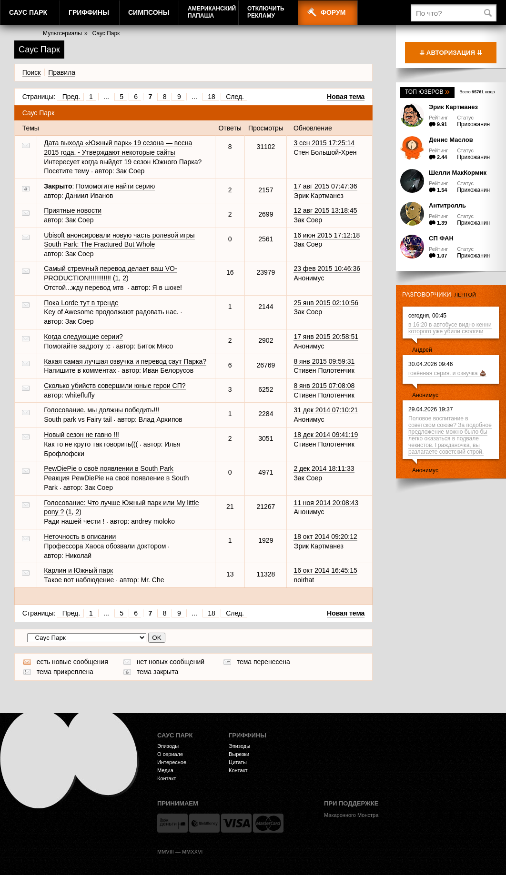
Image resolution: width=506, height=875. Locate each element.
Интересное (171, 762)
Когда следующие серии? (83, 336)
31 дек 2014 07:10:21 (325, 410)
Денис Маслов (451, 139)
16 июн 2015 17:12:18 (326, 235)
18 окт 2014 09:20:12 (325, 536)
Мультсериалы (62, 33)
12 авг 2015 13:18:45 (325, 210)
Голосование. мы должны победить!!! (101, 410)
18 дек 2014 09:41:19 (325, 434)
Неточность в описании (80, 536)
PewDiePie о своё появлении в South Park (108, 468)
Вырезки (239, 754)
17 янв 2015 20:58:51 (325, 336)
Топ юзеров (427, 92)
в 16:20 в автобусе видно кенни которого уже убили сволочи (450, 328)
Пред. (71, 96)
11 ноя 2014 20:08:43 (325, 503)
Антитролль (447, 205)
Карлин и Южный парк (78, 570)
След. (235, 96)
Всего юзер (477, 91)
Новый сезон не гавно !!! (81, 434)
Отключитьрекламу (265, 12)
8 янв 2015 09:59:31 (323, 361)
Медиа (165, 770)
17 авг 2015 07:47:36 (325, 186)
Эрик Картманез (453, 106)
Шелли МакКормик (457, 172)
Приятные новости (72, 210)
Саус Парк (28, 12)
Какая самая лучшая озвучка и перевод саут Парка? (125, 361)
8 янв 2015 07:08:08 (323, 385)
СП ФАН (441, 238)
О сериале (170, 754)
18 (211, 96)
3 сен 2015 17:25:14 (323, 143)
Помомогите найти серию (115, 186)
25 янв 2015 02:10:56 (325, 303)
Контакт (166, 778)
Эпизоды (168, 746)
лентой (465, 295)
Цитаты (238, 762)
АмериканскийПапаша (212, 12)
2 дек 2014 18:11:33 (323, 468)
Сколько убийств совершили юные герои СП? (114, 385)
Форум (333, 12)
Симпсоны (148, 12)
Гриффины (89, 12)
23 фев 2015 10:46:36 (326, 268)
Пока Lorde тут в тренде (81, 303)
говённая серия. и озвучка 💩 (447, 373)
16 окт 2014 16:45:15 (325, 570)
